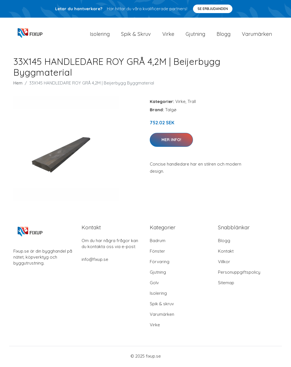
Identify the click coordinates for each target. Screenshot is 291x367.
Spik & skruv (162, 305)
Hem (17, 84)
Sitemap (226, 283)
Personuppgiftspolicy (239, 273)
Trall (192, 103)
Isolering (100, 34)
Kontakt (226, 252)
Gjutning (195, 34)
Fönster (157, 252)
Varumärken (257, 34)
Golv (154, 283)
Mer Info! (171, 140)
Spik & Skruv (136, 34)
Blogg (223, 34)
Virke (168, 34)
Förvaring (159, 262)
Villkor (224, 262)
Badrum (157, 241)
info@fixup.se (95, 260)
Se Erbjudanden (213, 9)
